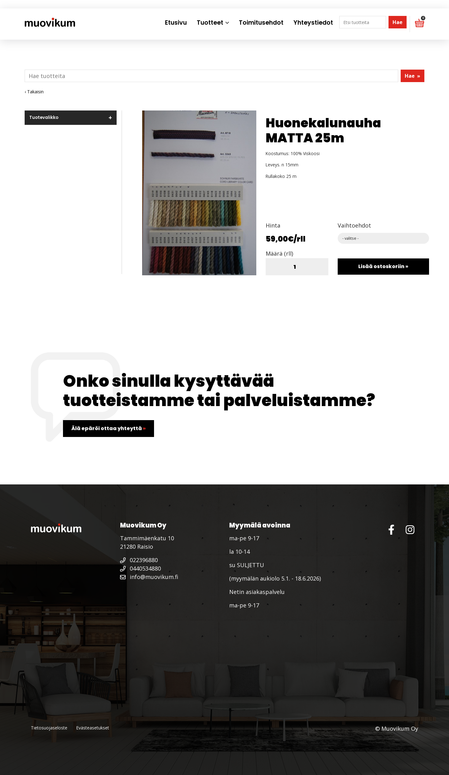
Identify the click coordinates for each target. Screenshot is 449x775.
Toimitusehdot (261, 22)
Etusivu (176, 22)
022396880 (139, 560)
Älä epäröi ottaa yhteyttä (108, 428)
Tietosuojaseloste (49, 728)
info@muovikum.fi (149, 577)
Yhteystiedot (313, 22)
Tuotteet (210, 22)
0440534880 (140, 568)
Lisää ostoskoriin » (383, 266)
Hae (398, 22)
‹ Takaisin (34, 92)
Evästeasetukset (92, 728)
